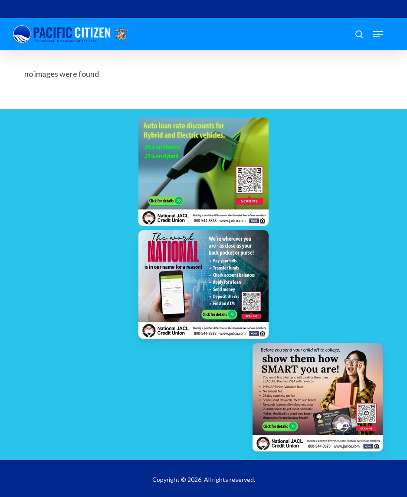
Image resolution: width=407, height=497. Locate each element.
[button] (378, 34)
